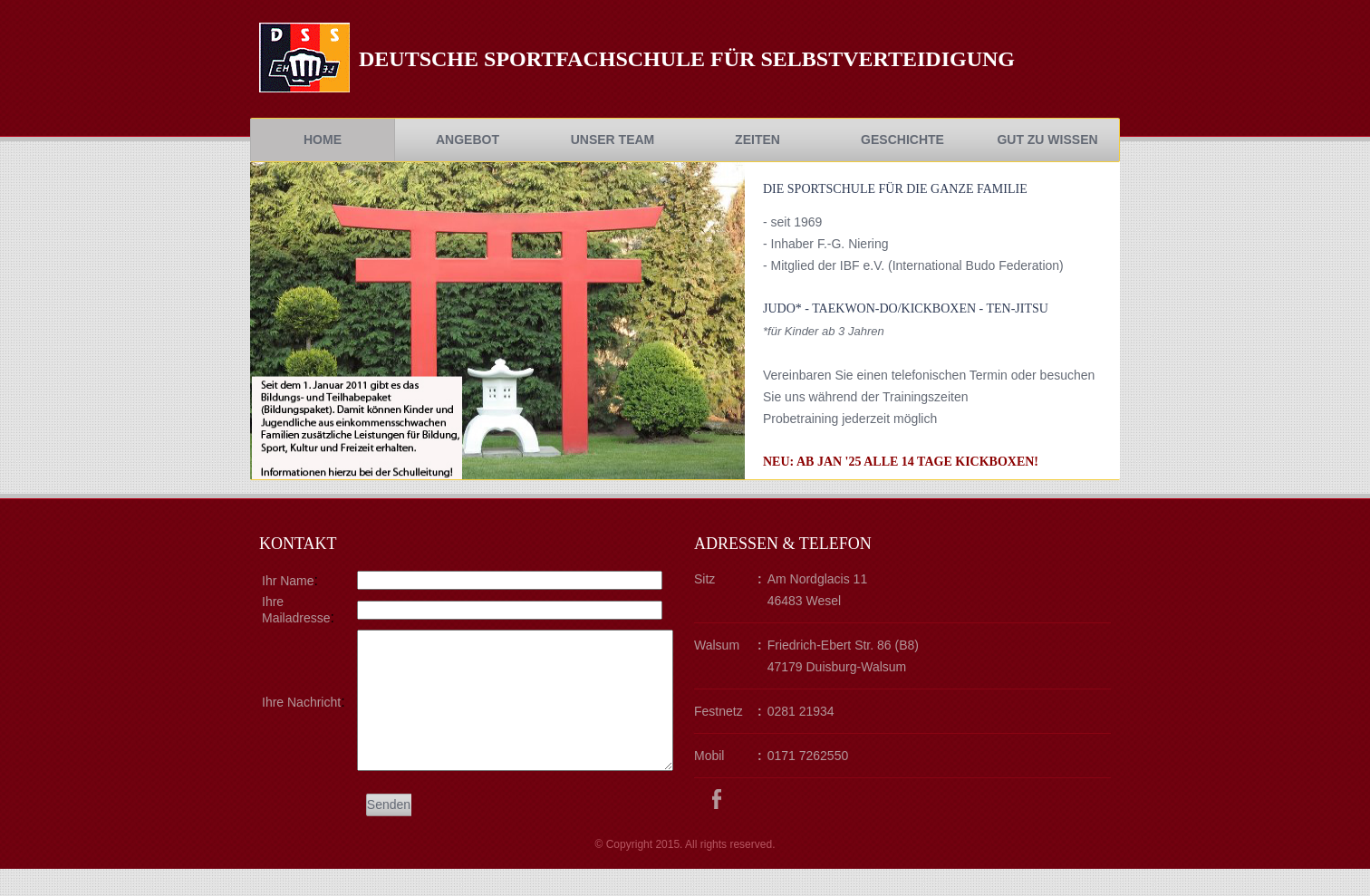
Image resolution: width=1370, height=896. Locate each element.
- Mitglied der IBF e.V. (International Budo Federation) (913, 265)
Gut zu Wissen (1047, 139)
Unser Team (613, 139)
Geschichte (902, 139)
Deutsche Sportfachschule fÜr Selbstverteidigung (687, 59)
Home (323, 139)
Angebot (467, 139)
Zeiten (757, 139)
